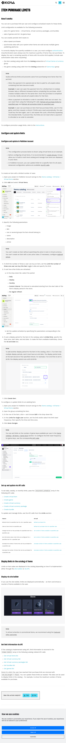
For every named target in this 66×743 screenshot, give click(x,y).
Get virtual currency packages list (16, 662)
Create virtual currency (12, 503)
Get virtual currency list (12, 659)
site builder (18, 569)
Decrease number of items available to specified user (47, 550)
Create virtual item (10, 496)
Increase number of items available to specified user (47, 543)
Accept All (33, 727)
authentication (57, 50)
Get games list (9, 668)
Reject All (33, 732)
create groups (52, 155)
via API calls (45, 165)
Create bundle (9, 509)
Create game (8, 500)
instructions (40, 125)
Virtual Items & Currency (55, 61)
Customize (33, 736)
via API (27, 569)
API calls (36, 438)
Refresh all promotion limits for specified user (38, 104)
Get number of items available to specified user (46, 537)
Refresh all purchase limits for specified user (45, 526)
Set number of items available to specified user (46, 530)
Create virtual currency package (15, 506)
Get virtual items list (11, 656)
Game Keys (51, 67)
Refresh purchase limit (39, 522)
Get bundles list (9, 665)
